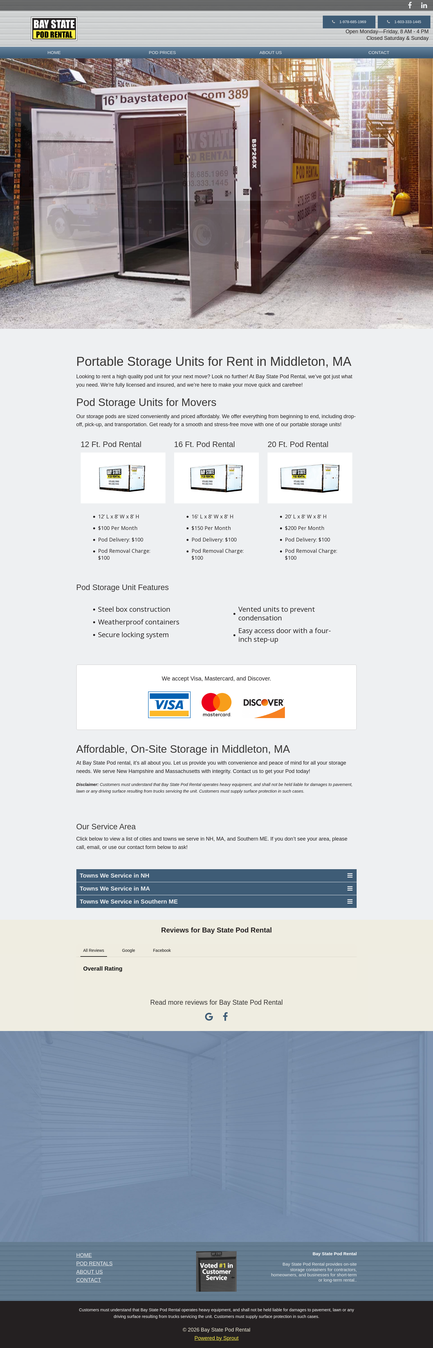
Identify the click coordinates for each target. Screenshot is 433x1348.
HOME (54, 52)
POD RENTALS (94, 1264)
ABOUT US (270, 52)
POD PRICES (162, 52)
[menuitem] (54, 52)
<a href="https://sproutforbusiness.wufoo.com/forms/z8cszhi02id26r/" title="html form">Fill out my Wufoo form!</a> (216, 1135)
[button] (349, 22)
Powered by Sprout (216, 1338)
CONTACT (378, 52)
